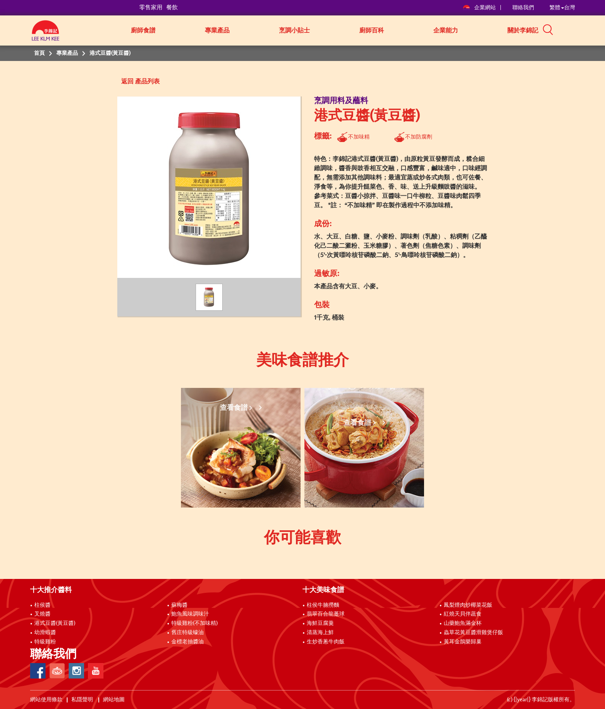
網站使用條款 (46, 699)
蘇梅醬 (179, 605)
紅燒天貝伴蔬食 (463, 614)
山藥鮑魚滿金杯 (463, 623)
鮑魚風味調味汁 (190, 614)
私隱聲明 (82, 699)
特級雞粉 (45, 642)
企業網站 (480, 8)
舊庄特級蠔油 (187, 632)
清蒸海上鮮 (320, 632)
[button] (578, 30)
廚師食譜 (143, 30)
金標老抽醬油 (187, 642)
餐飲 (172, 7)
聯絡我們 (523, 7)
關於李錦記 (522, 30)
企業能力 (445, 30)
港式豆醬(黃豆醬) (54, 623)
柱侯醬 (42, 605)
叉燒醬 (42, 614)
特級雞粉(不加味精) (194, 623)
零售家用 (150, 7)
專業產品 (217, 30)
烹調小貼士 (294, 30)
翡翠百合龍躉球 (326, 614)
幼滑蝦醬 (45, 632)
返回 (127, 81)
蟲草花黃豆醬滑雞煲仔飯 (473, 632)
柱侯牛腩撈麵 (323, 605)
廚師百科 (371, 30)
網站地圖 (114, 699)
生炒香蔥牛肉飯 (326, 642)
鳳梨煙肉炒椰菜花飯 (468, 605)
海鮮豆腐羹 (320, 623)
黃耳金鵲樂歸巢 (463, 642)
